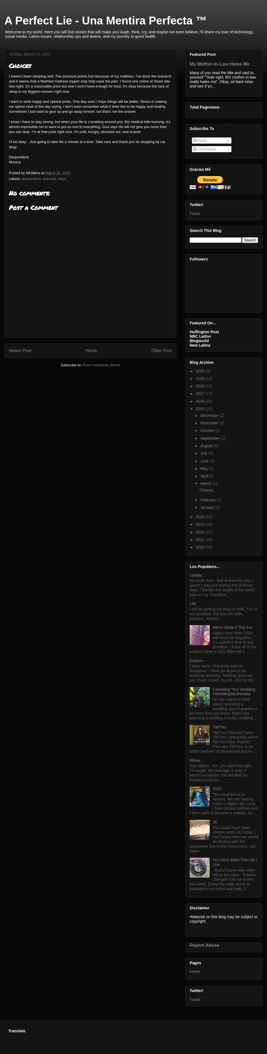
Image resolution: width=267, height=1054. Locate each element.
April (204, 476)
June (205, 461)
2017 (201, 393)
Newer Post (20, 350)
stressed (49, 179)
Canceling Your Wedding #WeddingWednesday (234, 691)
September (210, 438)
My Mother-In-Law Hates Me (219, 63)
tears (62, 179)
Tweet (195, 213)
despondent (31, 179)
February (208, 500)
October (207, 430)
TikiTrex (219, 727)
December (209, 415)
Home (91, 350)
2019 (201, 378)
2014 (201, 517)
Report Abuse (204, 945)
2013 (201, 524)
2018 (201, 386)
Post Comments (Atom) (101, 365)
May (204, 468)
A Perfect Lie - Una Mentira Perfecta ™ (105, 20)
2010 (201, 547)
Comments (204, 149)
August (206, 446)
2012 (201, 532)
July (204, 453)
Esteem (196, 661)
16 (215, 822)
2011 (201, 539)
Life (193, 603)
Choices (206, 490)
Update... (198, 575)
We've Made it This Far (233, 627)
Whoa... (196, 760)
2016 (201, 401)
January (207, 507)
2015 (201, 409)
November (209, 423)
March (206, 483)
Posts (200, 140)
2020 (201, 371)
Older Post (161, 350)
